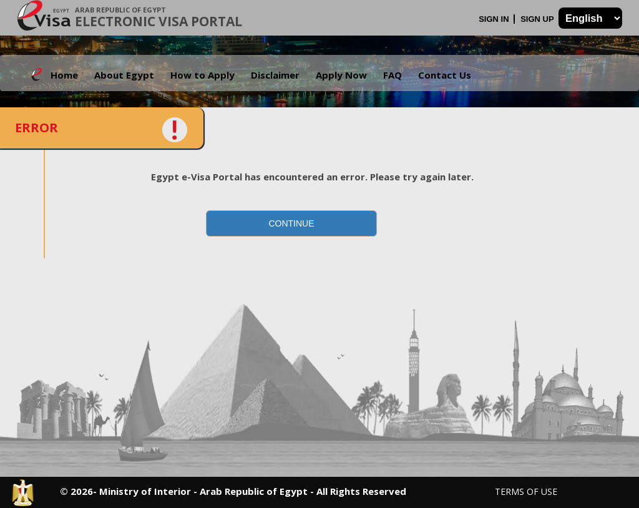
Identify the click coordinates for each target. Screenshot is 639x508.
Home (64, 75)
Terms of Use (526, 491)
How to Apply (202, 75)
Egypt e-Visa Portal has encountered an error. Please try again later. (312, 176)
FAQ (392, 75)
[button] (291, 223)
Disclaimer (275, 75)
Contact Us (444, 75)
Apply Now (341, 75)
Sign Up (538, 19)
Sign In (495, 19)
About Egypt (124, 75)
